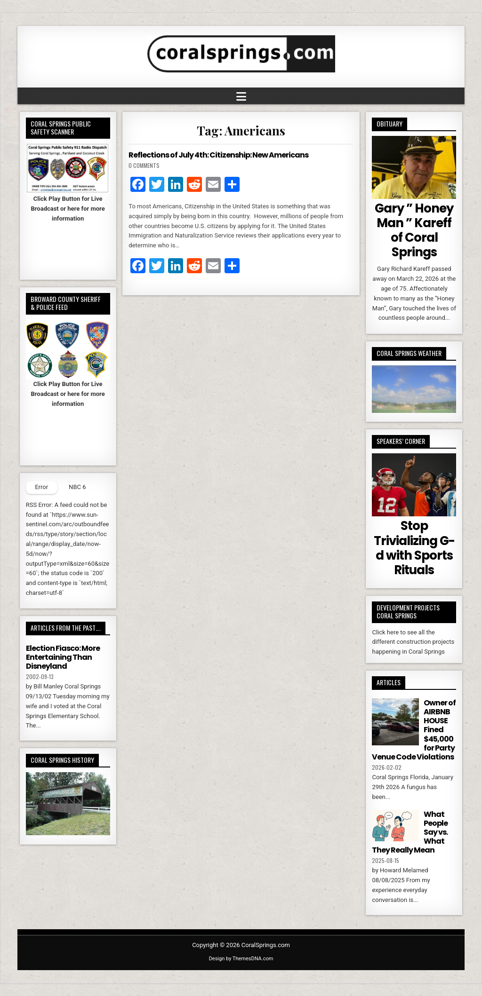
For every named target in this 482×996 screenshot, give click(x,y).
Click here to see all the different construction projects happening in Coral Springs (413, 642)
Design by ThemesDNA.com (241, 959)
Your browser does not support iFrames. (68, 246)
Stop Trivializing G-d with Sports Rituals (414, 547)
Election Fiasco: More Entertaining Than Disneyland (63, 657)
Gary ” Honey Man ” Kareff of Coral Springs (414, 230)
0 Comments (144, 165)
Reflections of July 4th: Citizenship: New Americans (218, 155)
